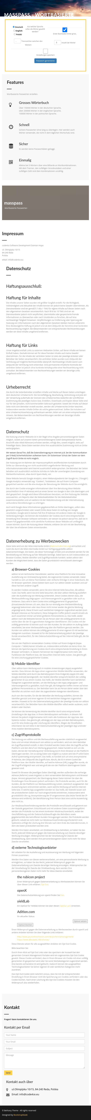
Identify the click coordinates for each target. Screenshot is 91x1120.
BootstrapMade (21, 1115)
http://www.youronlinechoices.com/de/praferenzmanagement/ (45, 936)
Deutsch (19, 27)
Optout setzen (80, 921)
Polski (19, 34)
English (19, 30)
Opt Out (44, 884)
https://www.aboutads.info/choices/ (33, 939)
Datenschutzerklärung (60, 546)
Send (8, 1072)
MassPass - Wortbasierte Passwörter (39, 16)
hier (62, 895)
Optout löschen (25, 925)
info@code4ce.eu (29, 1094)
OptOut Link (65, 905)
